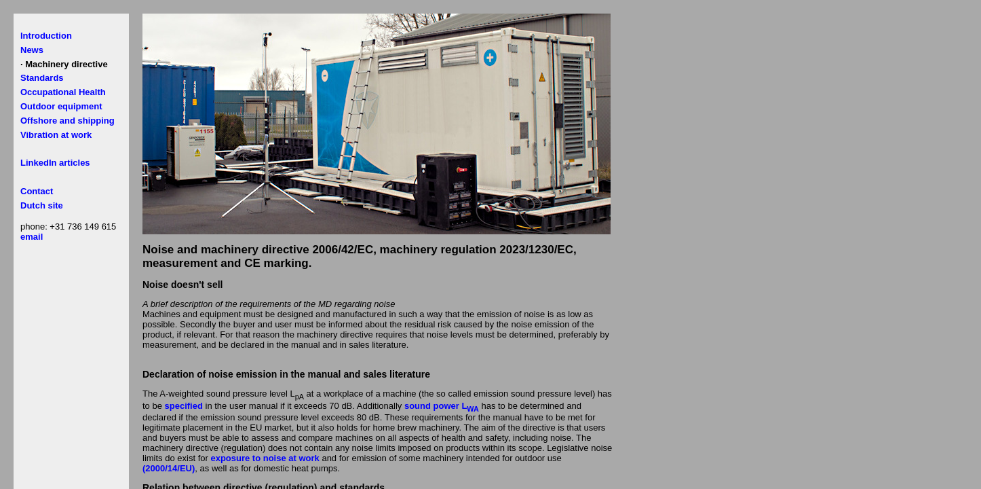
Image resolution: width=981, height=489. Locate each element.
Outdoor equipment (61, 106)
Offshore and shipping (67, 120)
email (31, 237)
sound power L (441, 406)
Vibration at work (56, 135)
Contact (36, 191)
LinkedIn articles (55, 163)
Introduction (46, 36)
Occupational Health (63, 92)
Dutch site (41, 205)
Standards (42, 78)
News (31, 50)
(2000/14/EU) (168, 468)
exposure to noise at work (264, 458)
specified (184, 406)
